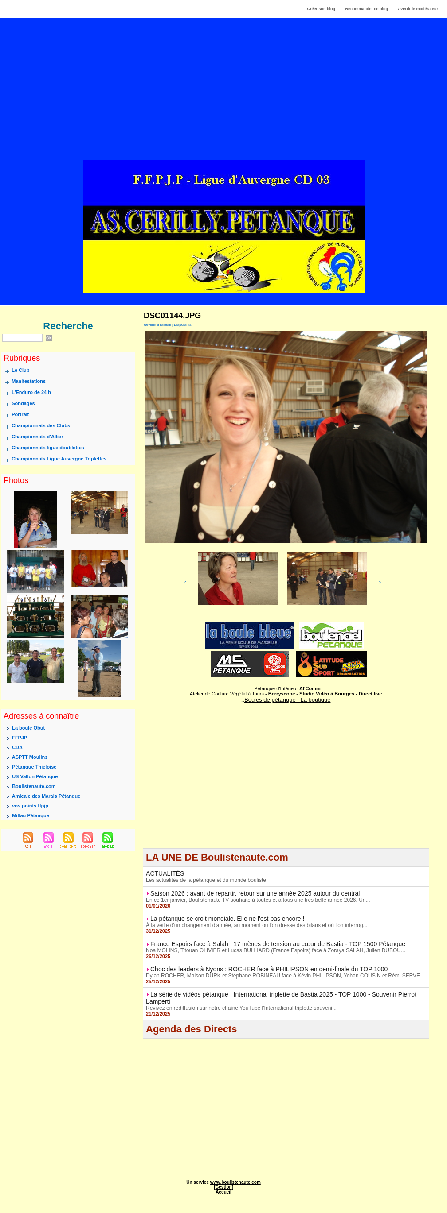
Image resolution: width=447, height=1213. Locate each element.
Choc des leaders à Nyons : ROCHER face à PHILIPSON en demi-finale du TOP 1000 (269, 969)
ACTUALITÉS (165, 873)
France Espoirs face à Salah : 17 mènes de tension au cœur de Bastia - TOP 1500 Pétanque (277, 943)
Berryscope (281, 693)
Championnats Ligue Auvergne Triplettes (59, 459)
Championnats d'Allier (37, 437)
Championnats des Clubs (41, 426)
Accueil (223, 1192)
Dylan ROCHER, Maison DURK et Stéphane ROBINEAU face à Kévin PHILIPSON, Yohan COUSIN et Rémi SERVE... (285, 976)
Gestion (223, 1187)
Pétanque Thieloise (34, 766)
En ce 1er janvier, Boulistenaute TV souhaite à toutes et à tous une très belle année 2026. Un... (258, 900)
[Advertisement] (223, 97)
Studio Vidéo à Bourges (326, 693)
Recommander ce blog (366, 9)
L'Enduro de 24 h (31, 392)
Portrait (20, 414)
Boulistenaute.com (33, 786)
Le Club (20, 370)
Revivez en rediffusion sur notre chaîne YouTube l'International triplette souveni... (241, 1008)
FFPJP (19, 737)
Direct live (370, 693)
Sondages (23, 403)
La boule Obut (28, 727)
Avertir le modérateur (418, 9)
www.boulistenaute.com (235, 1182)
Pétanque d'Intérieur (287, 688)
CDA (17, 747)
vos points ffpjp (30, 805)
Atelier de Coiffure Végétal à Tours (227, 693)
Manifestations (29, 381)
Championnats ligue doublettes (48, 448)
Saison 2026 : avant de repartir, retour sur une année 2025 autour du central (255, 893)
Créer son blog (321, 9)
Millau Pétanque (30, 815)
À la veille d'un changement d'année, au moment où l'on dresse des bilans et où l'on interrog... (256, 925)
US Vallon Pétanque (35, 776)
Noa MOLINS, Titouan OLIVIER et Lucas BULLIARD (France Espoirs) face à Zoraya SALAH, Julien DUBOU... (275, 950)
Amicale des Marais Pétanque (46, 796)
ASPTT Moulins (30, 757)
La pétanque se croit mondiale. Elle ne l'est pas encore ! (227, 918)
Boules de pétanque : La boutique (287, 699)
